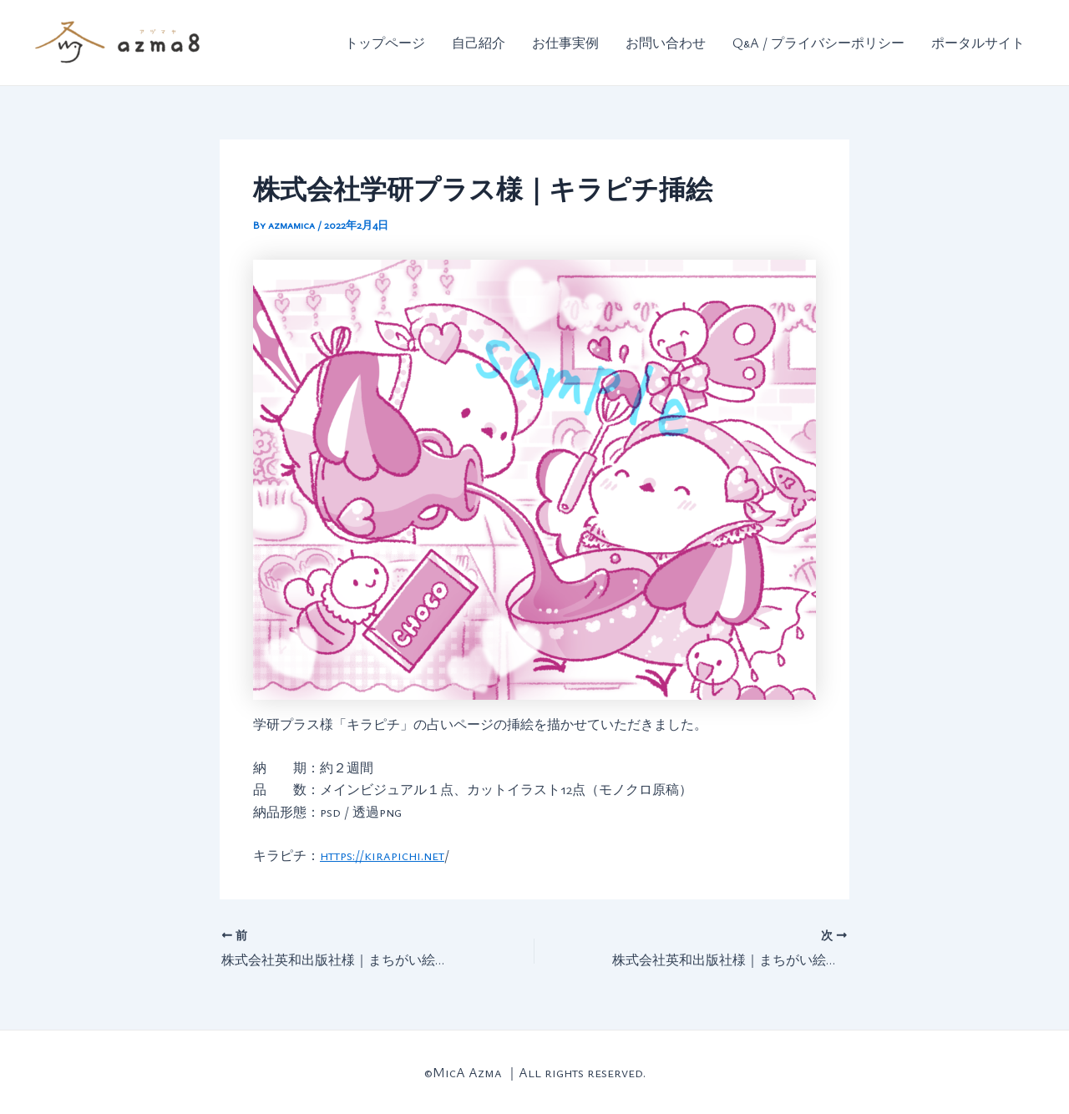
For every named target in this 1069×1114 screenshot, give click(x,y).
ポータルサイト (978, 42)
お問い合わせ (666, 42)
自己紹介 (478, 42)
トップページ (385, 42)
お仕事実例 (565, 42)
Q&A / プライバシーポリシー (818, 42)
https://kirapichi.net (382, 855)
